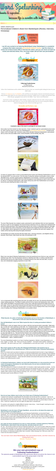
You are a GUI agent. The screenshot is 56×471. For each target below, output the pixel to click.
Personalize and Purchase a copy (28, 106)
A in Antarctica (9, 93)
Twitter (34, 439)
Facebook (29, 439)
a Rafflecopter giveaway (28, 469)
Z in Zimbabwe (18, 93)
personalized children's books (31, 48)
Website (22, 439)
